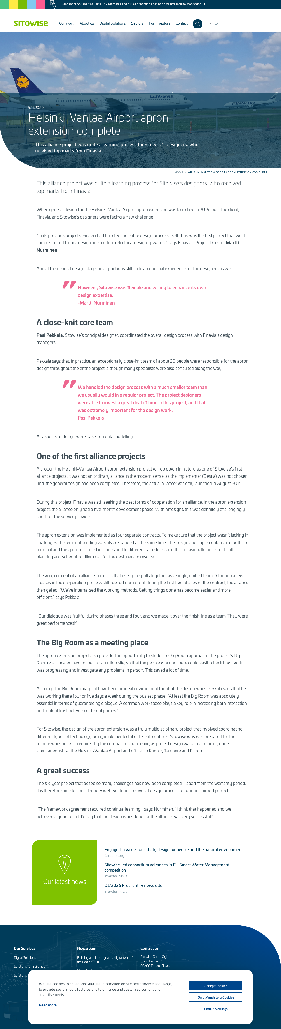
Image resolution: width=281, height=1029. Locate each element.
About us (87, 23)
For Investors (159, 23)
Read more (48, 1004)
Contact (182, 23)
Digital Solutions (112, 23)
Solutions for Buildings (29, 966)
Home (179, 172)
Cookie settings (216, 1008)
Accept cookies (215, 985)
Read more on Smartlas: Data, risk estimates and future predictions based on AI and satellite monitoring (131, 4)
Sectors (137, 23)
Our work (66, 23)
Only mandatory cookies (216, 997)
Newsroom (86, 948)
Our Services (24, 948)
